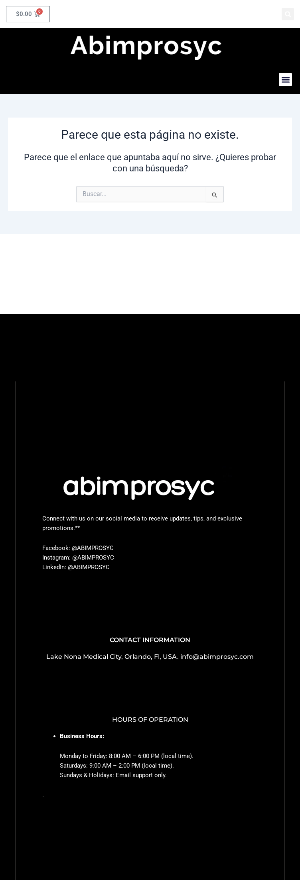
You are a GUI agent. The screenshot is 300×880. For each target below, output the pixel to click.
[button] (288, 14)
